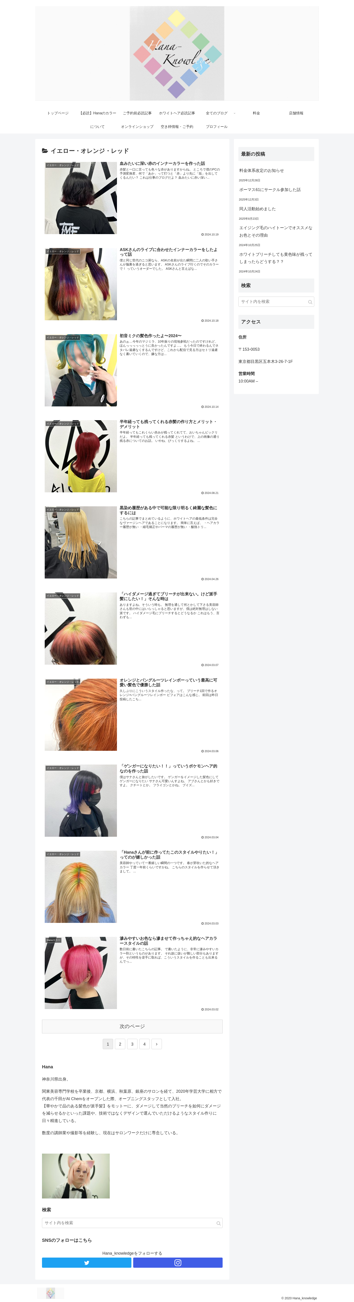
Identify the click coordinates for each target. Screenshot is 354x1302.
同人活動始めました (257, 209)
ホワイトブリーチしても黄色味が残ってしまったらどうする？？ (275, 258)
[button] (219, 1222)
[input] (132, 1222)
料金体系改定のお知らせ (261, 170)
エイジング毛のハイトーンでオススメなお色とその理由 (275, 231)
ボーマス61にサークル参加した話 (270, 189)
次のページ (132, 1025)
